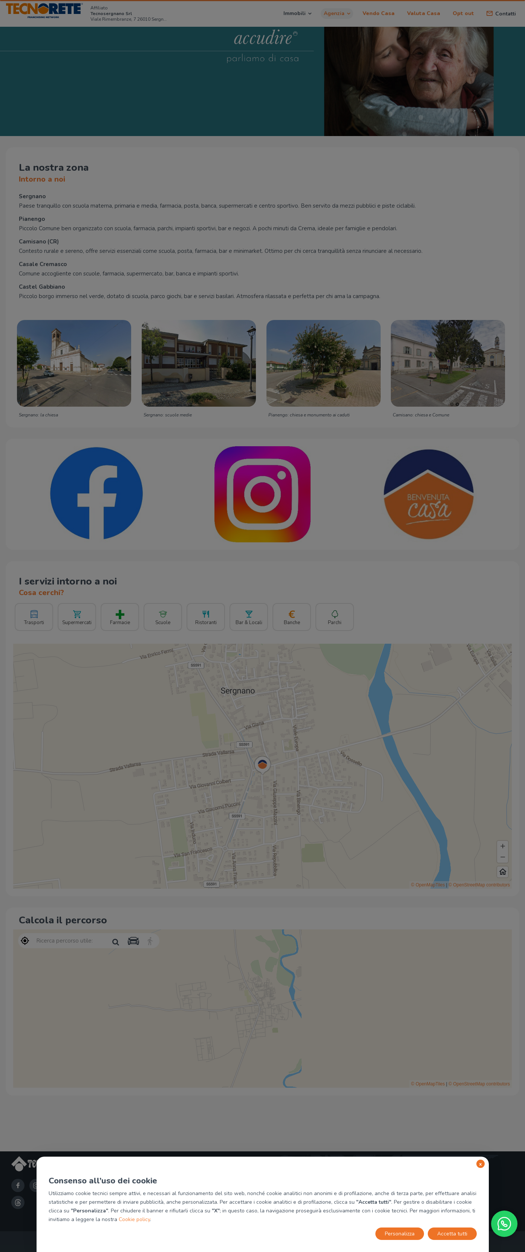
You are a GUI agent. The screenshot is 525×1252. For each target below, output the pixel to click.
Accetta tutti (452, 1233)
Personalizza (400, 1233)
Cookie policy (134, 1219)
